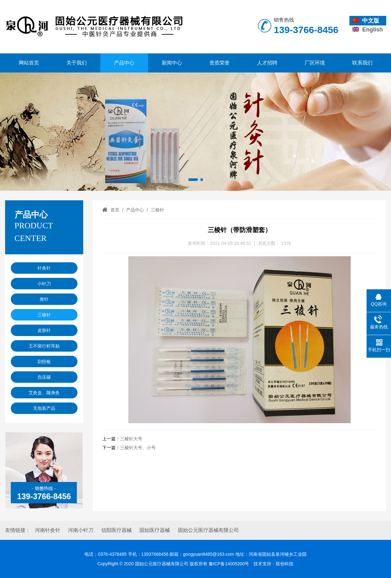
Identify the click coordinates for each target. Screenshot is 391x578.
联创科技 (284, 563)
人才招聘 (267, 62)
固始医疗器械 (154, 530)
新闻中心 (172, 62)
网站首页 (29, 62)
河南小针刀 (80, 530)
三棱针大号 (131, 438)
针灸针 (44, 268)
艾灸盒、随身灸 (44, 392)
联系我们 (362, 62)
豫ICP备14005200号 (229, 563)
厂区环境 (315, 62)
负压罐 (44, 377)
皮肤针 (44, 330)
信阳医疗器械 (116, 530)
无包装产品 (44, 408)
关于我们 (76, 62)
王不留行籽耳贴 (44, 345)
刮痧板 (44, 361)
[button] (193, 179)
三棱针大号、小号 (138, 447)
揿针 (44, 299)
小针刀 (44, 283)
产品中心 (124, 62)
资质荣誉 (219, 62)
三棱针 (44, 314)
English (368, 29)
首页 (115, 209)
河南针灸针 (47, 530)
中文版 (366, 20)
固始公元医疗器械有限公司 (208, 530)
